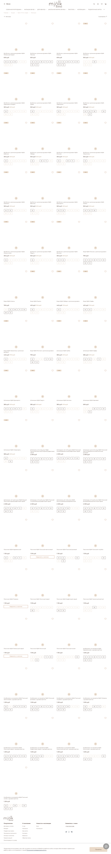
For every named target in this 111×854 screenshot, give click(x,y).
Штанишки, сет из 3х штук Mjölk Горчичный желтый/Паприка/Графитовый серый (42, 451)
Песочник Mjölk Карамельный (12, 549)
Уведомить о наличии (42, 557)
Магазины (25, 828)
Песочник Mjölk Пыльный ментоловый (41, 549)
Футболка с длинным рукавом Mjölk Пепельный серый (14, 54)
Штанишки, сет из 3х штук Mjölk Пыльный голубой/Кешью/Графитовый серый (42, 500)
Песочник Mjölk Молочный (38, 648)
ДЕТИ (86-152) (41, 9)
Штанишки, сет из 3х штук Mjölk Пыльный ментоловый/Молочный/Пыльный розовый (95, 451)
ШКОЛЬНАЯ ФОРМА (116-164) (57, 9)
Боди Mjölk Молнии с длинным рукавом (42, 350)
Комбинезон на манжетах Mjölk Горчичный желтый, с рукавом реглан (68, 748)
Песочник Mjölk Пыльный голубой (93, 549)
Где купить (25, 831)
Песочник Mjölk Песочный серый (39, 599)
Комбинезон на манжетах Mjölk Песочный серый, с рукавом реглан (14, 748)
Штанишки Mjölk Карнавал (91, 400)
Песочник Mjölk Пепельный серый (14, 648)
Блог (37, 826)
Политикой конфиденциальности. (36, 850)
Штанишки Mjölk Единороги (12, 400)
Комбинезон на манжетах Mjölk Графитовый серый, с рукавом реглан (41, 748)
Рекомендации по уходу (10, 840)
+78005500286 (69, 826)
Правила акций (8, 838)
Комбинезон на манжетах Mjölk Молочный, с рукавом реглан (92, 748)
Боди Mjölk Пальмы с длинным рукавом (94, 251)
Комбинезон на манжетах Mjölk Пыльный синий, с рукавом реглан (16, 798)
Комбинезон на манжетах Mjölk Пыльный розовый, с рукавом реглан (42, 698)
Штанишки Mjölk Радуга (37, 400)
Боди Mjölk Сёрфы (88, 301)
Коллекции (39, 828)
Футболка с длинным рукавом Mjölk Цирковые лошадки (14, 103)
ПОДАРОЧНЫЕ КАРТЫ (95, 9)
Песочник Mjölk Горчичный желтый (93, 599)
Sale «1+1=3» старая (23, 12)
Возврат (6, 828)
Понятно (98, 849)
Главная (6, 12)
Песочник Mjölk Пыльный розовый (67, 549)
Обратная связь (26, 838)
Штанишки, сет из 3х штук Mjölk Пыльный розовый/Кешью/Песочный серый (95, 500)
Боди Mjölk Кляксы (9, 301)
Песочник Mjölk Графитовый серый (67, 599)
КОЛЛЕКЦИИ (81, 9)
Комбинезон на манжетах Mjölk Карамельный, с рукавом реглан (92, 649)
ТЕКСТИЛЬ (72, 9)
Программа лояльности (10, 833)
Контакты (24, 833)
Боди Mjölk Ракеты (35, 301)
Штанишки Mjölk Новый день (12, 450)
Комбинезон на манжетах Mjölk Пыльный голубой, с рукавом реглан (68, 698)
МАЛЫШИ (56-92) (30, 9)
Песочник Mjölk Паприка (11, 599)
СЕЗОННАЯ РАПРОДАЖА (14, 9)
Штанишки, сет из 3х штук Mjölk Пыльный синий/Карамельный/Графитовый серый (69, 450)
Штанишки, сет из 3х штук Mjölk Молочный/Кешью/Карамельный (66, 500)
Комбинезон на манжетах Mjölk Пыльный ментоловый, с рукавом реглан (16, 698)
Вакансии (25, 835)
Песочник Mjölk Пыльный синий (66, 648)
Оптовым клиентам (9, 835)
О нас (23, 826)
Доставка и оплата (8, 826)
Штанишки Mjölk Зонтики (64, 400)
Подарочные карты (9, 831)
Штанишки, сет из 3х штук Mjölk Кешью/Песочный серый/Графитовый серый (15, 500)
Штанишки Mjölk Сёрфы (90, 350)
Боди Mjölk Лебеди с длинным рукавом (68, 301)
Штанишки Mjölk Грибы (63, 350)
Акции (13, 12)
